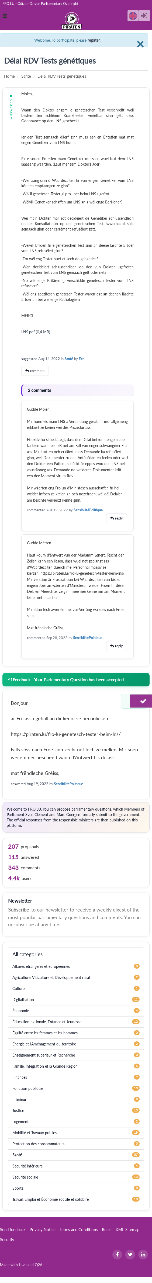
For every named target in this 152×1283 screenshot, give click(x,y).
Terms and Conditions (79, 1229)
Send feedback (13, 1229)
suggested (29, 359)
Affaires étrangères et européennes (41, 966)
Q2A (38, 1264)
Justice (18, 1110)
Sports (17, 1188)
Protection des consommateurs (38, 1143)
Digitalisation (23, 999)
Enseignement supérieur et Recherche (43, 1055)
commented (36, 510)
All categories (27, 954)
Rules (107, 1229)
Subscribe (18, 910)
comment (37, 371)
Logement (20, 1121)
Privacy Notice (43, 1229)
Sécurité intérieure (27, 1166)
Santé (68, 359)
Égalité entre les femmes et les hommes (45, 1033)
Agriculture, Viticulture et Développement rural (51, 977)
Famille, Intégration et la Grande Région (45, 1066)
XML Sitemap (127, 1229)
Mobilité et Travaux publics (34, 1132)
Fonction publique (27, 1088)
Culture (18, 988)
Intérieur (19, 1099)
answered (18, 784)
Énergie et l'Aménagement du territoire (44, 1044)
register (94, 40)
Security (7, 1239)
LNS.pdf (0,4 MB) (35, 332)
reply (119, 518)
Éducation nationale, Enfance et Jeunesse (46, 1021)
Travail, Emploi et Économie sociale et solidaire (50, 1199)
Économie (20, 1010)
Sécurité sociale (25, 1177)
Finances (19, 1077)
